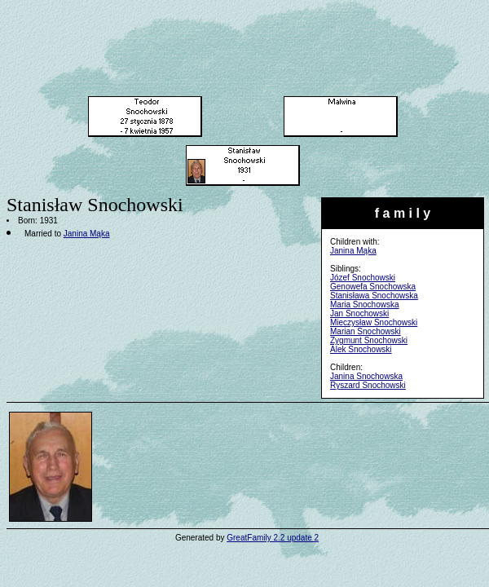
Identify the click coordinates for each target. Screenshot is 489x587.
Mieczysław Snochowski (373, 322)
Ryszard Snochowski (368, 385)
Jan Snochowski (359, 313)
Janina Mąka (353, 250)
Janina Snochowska (366, 376)
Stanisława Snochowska (374, 295)
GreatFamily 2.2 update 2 (273, 537)
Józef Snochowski (362, 277)
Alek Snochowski (361, 349)
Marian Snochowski (365, 331)
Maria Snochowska (364, 304)
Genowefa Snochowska (373, 286)
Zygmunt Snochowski (369, 340)
